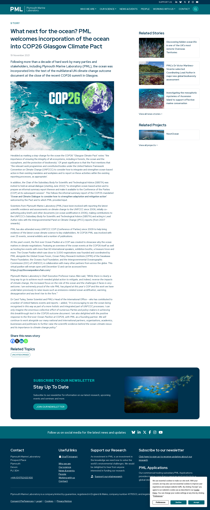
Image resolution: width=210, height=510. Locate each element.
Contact (184, 9)
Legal (39, 501)
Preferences (161, 502)
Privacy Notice (64, 501)
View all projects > (148, 145)
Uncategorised (20, 354)
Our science (107, 9)
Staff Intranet (68, 456)
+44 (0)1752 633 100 (21, 477)
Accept (196, 502)
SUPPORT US (165, 2)
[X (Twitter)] (185, 2)
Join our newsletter (50, 406)
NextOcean (172, 133)
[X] (17, 341)
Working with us (163, 9)
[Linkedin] (21, 341)
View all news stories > (150, 113)
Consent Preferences (22, 501)
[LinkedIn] (176, 2)
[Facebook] (189, 2)
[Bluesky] (181, 2)
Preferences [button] (157, 496)
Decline (178, 502)
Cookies (49, 501)
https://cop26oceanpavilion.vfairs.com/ (30, 270)
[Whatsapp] (26, 341)
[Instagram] (193, 2)
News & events (129, 9)
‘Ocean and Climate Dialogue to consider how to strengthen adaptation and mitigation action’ (58, 196)
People (145, 9)
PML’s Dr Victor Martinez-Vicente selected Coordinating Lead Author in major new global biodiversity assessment (181, 72)
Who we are (87, 9)
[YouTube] (197, 2)
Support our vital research (108, 476)
